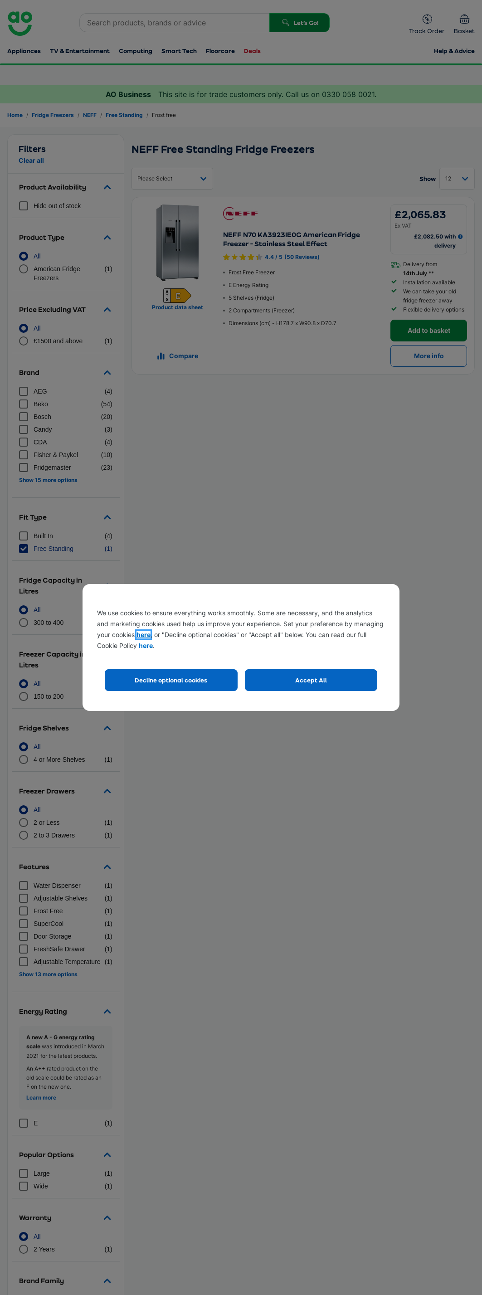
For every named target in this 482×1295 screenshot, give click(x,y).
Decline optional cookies (171, 680)
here (143, 634)
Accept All (311, 680)
